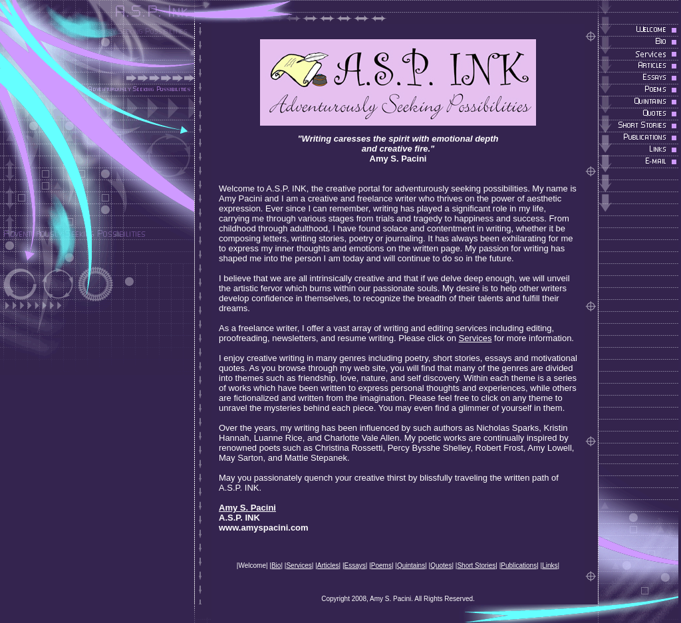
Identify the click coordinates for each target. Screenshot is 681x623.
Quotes (441, 565)
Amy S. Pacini (247, 508)
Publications (519, 565)
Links (549, 565)
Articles (328, 565)
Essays (355, 565)
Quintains (411, 565)
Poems (381, 565)
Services (475, 338)
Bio (276, 565)
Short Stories (476, 565)
